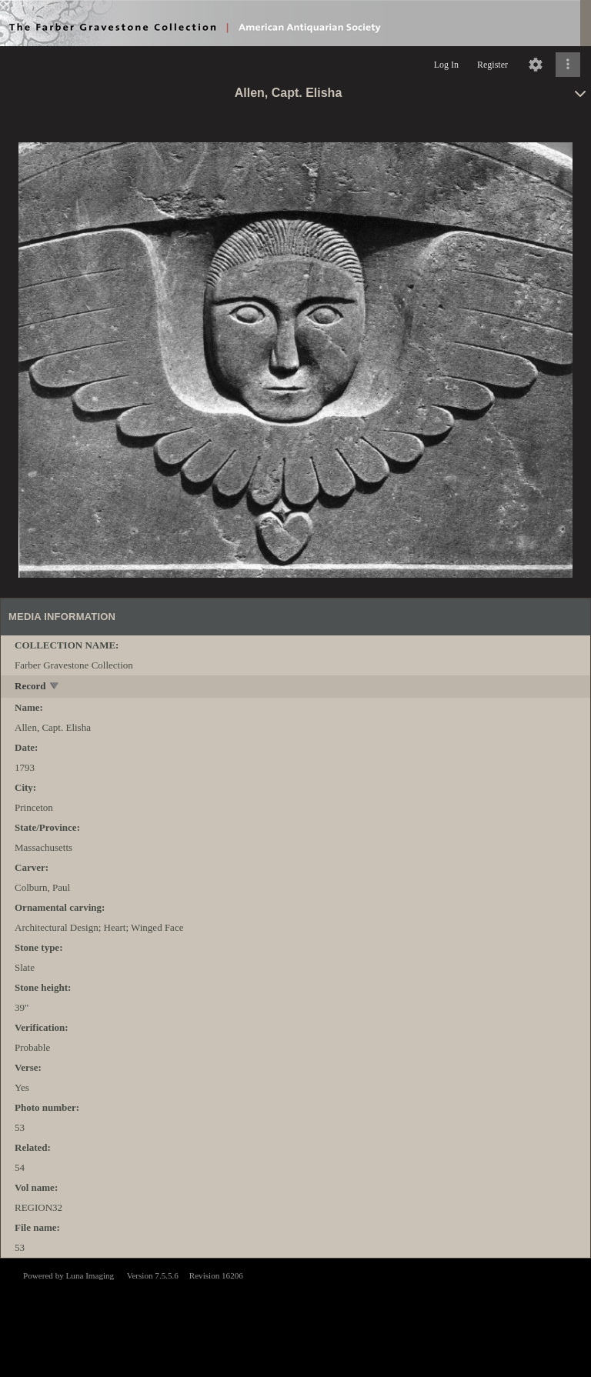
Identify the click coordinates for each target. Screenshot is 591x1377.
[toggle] (55, 687)
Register (492, 64)
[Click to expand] (568, 64)
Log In (446, 64)
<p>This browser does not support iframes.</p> (295, 1316)
